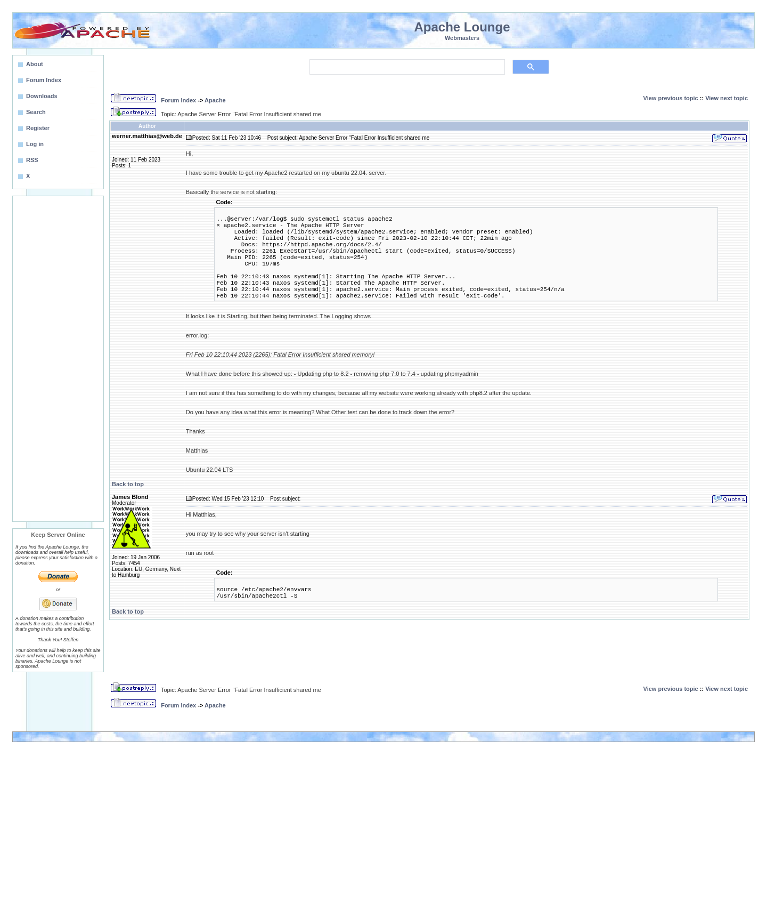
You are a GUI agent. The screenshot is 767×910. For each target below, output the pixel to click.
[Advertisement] (58, 359)
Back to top (128, 484)
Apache (215, 100)
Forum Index (178, 100)
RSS (32, 160)
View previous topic (670, 98)
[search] (406, 67)
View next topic (726, 98)
